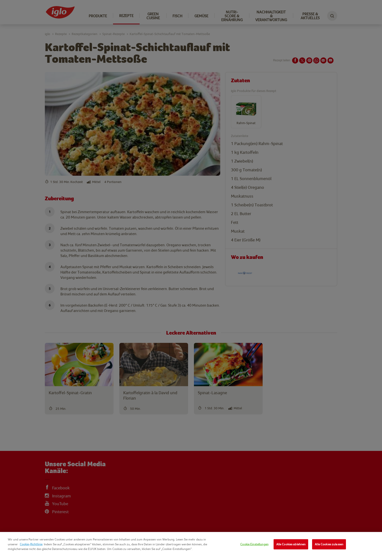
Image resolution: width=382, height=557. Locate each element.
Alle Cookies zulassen (329, 544)
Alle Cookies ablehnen (291, 544)
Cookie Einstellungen (254, 544)
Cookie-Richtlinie (31, 544)
